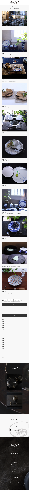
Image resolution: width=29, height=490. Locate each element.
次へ (21, 300)
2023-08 (3, 357)
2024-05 (3, 340)
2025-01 (3, 323)
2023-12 (3, 350)
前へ (3, 300)
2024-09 (3, 331)
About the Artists (5, 312)
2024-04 (3, 342)
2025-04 (3, 319)
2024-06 (3, 338)
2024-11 (3, 327)
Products (4, 307)
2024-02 (3, 346)
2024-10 (3, 329)
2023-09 (3, 355)
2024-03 (3, 344)
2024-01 (3, 348)
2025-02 (3, 321)
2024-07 (3, 336)
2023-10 (3, 353)
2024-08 (3, 334)
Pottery (3, 310)
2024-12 (3, 325)
